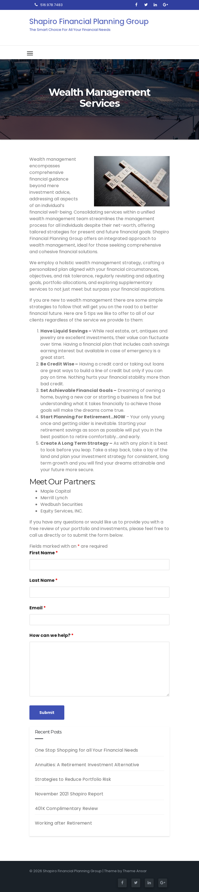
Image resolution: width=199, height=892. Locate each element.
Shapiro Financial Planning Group (50, 24)
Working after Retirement (63, 823)
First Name (43, 553)
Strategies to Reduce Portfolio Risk (73, 779)
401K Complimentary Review (66, 808)
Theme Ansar (135, 871)
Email (37, 608)
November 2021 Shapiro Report (69, 794)
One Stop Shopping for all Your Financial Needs (86, 750)
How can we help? (51, 635)
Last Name (43, 580)
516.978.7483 (49, 4)
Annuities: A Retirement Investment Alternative (87, 765)
